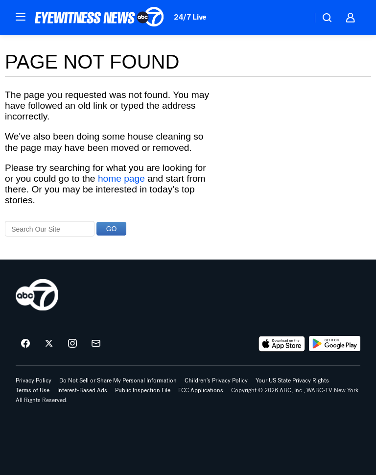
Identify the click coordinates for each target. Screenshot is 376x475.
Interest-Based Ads (82, 390)
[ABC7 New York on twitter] (49, 344)
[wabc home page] (37, 294)
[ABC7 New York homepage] (99, 17)
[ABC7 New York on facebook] (25, 344)
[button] (20, 16)
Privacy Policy (33, 380)
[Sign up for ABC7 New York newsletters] (96, 344)
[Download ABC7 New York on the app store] (282, 344)
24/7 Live (190, 17)
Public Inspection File (142, 390)
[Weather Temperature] (297, 17)
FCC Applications (200, 390)
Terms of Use (32, 390)
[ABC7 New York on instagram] (72, 344)
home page (121, 178)
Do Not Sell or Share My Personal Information (118, 380)
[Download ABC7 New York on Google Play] (334, 344)
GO (111, 229)
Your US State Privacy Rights (292, 380)
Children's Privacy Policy (216, 380)
